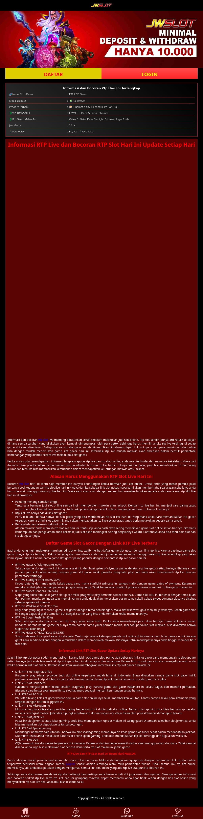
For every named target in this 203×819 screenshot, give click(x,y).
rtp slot (43, 440)
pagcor (70, 764)
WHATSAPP (127, 813)
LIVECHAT (177, 813)
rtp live (24, 484)
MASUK (25, 813)
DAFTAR (53, 74)
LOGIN (150, 74)
